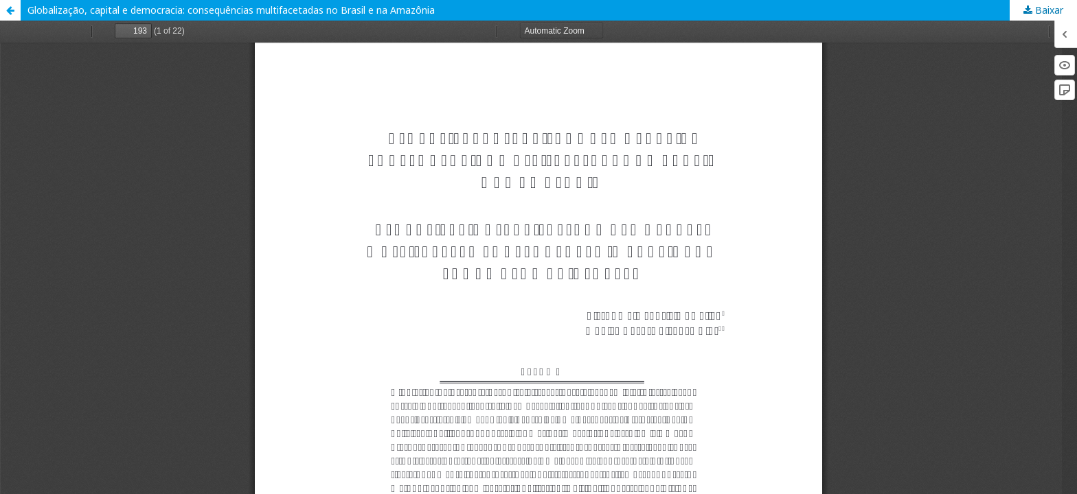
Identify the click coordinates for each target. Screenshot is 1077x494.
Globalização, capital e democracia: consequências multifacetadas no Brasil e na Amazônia (231, 9)
